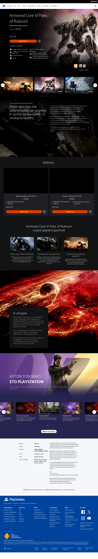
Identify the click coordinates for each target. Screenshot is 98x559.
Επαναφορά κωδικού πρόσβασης (55, 519)
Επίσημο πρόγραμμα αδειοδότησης (70, 525)
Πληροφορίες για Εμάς (9, 519)
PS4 (19, 6)
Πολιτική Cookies (80, 548)
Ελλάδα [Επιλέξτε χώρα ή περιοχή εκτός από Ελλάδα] (8, 548)
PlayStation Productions (9, 516)
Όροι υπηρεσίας (69, 510)
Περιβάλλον (37, 510)
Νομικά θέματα (37, 548)
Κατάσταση (53, 514)
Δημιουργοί (68, 522)
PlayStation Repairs (54, 516)
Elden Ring (70, 108)
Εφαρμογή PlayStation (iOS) (87, 523)
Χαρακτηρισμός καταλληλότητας (69, 516)
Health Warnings (54, 473)
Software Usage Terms (89, 548)
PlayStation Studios (8, 514)
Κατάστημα (46, 6)
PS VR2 (20, 514)
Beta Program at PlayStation (87, 529)
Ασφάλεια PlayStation (55, 512)
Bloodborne (77, 108)
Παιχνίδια (9, 6)
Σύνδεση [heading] (82, 507)
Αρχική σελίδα (7, 503)
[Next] (95, 85)
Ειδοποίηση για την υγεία (71, 520)
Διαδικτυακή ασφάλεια (40, 514)
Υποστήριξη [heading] (53, 507)
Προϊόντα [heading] (22, 507)
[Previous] (3, 85)
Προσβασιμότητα (38, 512)
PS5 (15, 6)
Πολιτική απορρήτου (45, 548)
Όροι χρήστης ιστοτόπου (55, 548)
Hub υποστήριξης (54, 510)
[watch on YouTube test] (60, 91)
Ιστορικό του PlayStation (10, 521)
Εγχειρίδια (52, 526)
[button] (49, 85)
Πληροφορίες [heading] (8, 507)
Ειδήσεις (39, 6)
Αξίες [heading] (36, 507)
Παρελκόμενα (31, 6)
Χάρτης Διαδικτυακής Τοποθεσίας (68, 548)
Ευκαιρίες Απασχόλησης (10, 512)
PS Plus (24, 6)
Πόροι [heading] (67, 507)
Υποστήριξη (54, 6)
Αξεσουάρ (21, 519)
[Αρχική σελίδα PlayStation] (4, 6)
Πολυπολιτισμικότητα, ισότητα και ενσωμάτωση (40, 517)
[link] (49, 412)
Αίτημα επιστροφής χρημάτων (55, 523)
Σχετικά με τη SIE (8, 510)
